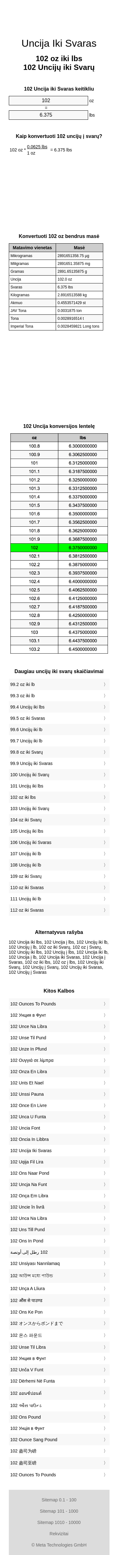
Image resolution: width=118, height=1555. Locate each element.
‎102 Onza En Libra (28, 1071)
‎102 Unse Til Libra (28, 1347)
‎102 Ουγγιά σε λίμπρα (32, 1060)
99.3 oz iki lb (22, 695)
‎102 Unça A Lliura (27, 1288)
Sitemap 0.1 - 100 (59, 1499)
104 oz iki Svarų (26, 819)
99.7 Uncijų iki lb (26, 740)
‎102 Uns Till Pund (27, 1229)
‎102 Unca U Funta (28, 1116)
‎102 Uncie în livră (27, 1207)
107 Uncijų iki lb (25, 853)
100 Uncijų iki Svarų (29, 774)
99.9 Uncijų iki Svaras (31, 763)
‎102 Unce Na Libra (28, 1026)
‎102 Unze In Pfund (28, 1049)
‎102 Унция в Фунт (28, 1015)
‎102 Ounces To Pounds (33, 1003)
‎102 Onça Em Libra (29, 1195)
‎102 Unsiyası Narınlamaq (35, 1263)
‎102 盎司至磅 (23, 1462)
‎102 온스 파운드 (26, 1335)
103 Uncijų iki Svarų (29, 808)
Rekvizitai (59, 1533)
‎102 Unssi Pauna (27, 1094)
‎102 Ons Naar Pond (29, 1173)
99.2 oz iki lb (22, 684)
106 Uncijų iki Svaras (31, 842)
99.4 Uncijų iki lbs (27, 706)
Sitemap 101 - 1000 (59, 1511)
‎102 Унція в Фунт (27, 1428)
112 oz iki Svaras (27, 910)
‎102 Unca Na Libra (28, 1218)
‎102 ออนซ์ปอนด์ (26, 1393)
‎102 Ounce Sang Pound (33, 1439)
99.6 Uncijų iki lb (26, 729)
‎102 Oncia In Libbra (29, 1139)
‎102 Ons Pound (25, 1417)
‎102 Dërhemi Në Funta (32, 1381)
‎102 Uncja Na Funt (28, 1184)
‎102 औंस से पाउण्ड (26, 1300)
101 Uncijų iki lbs (26, 785)
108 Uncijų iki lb (25, 864)
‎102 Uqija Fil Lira (26, 1161)
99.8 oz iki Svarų (26, 752)
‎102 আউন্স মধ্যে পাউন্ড (31, 1275)
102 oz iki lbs (23, 797)
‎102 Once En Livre (28, 1105)
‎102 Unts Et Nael (27, 1082)
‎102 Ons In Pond (26, 1240)
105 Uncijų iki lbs (26, 831)
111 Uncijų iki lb (25, 898)
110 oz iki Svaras (27, 887)
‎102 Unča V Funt (26, 1369)
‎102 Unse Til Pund (28, 1037)
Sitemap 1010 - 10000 (59, 1522)
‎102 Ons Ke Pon (26, 1312)
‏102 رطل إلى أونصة (29, 1252)
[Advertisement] (59, 15)
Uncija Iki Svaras (58, 43)
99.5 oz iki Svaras (27, 718)
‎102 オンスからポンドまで (36, 1323)
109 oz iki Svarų (26, 876)
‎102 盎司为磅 (23, 1450)
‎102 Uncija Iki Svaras (31, 1150)
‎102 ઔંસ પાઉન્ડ (26, 1405)
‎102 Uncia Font (25, 1128)
